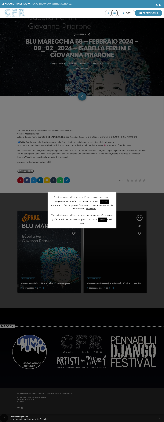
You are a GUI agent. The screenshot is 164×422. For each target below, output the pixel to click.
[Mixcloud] (156, 5)
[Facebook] (160, 5)
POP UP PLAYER (148, 13)
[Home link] (14, 13)
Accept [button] (105, 202)
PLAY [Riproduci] (126, 13)
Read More (91, 208)
